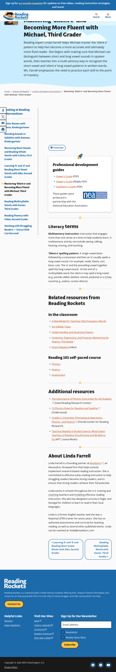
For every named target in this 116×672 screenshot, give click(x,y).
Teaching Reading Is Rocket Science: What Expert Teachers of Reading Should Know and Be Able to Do (79, 434)
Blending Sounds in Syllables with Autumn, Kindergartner (17, 137)
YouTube (108, 664)
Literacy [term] (57, 226)
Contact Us (14, 602)
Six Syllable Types (61, 326)
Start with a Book (43, 636)
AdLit (37, 619)
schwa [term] (108, 277)
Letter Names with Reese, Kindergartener (16, 125)
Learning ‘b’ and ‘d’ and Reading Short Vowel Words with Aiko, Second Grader (18, 171)
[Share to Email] (3, 122)
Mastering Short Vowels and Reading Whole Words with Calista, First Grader (18, 153)
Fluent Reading (60, 346)
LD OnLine (40, 628)
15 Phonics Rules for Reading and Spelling (76, 407)
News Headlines (12, 623)
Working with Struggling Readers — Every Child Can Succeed (18, 229)
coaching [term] (53, 493)
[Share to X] (3, 116)
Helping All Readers (22, 91)
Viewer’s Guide (64, 176)
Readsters (97, 461)
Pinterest (100, 664)
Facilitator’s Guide (66, 186)
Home (7, 91)
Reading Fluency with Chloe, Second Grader (16, 217)
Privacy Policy (10, 666)
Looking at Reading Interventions (51, 91)
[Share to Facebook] (3, 110)
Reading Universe (44, 632)
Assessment (59, 374)
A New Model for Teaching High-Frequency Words (80, 321)
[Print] (3, 129)
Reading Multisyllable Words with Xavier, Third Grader (16, 205)
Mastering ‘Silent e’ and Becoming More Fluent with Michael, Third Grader (17, 189)
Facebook (93, 664)
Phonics (56, 363)
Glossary (8, 619)
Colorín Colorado (43, 623)
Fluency (56, 368)
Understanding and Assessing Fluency (73, 332)
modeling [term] (79, 493)
